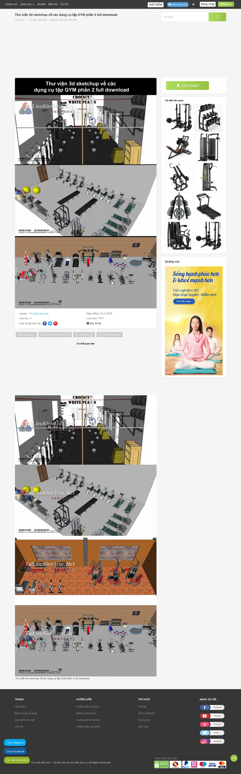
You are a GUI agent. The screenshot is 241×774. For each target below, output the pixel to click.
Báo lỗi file (95, 323)
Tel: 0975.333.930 (17, 760)
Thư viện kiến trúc (39, 313)
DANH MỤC (26, 4)
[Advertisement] (120, 51)
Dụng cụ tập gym (26, 334)
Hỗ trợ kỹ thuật (146, 713)
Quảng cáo (144, 720)
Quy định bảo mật (25, 720)
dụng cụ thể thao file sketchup (54, 334)
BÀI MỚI (41, 4)
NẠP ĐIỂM (155, 4)
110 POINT (187, 86)
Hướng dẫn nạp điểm (88, 726)
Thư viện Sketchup (37, 20)
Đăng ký (226, 4)
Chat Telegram (15, 742)
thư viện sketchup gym (109, 334)
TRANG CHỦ (11, 4)
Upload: (23, 313)
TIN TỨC (64, 4)
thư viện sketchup (83, 334)
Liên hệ (19, 726)
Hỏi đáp (142, 706)
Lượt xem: (92, 318)
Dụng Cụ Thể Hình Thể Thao (63, 20)
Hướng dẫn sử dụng (88, 706)
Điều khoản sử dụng (26, 713)
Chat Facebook (15, 751)
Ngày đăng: (93, 313)
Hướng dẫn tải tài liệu (88, 720)
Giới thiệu (20, 706)
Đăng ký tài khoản (86, 713)
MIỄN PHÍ (52, 4)
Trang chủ (19, 20)
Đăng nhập (208, 4)
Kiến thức (143, 726)
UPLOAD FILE (178, 4)
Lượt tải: (24, 318)
